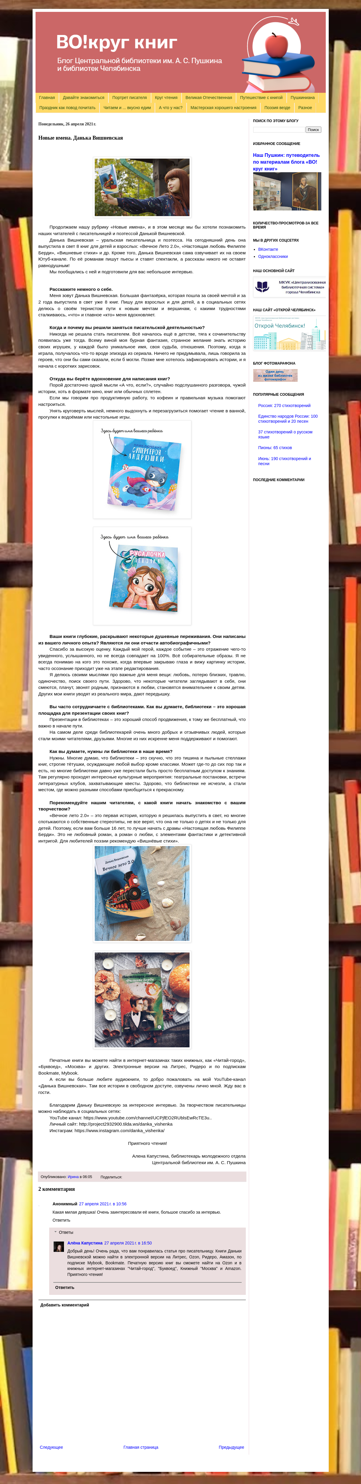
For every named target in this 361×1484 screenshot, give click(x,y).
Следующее (51, 1447)
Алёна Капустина (85, 1243)
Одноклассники (273, 256)
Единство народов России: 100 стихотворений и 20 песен (288, 419)
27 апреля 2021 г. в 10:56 (102, 1203)
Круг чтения (166, 97)
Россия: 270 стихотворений (284, 405)
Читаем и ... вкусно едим (127, 107)
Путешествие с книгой (261, 97)
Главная (47, 97)
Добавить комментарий (65, 1305)
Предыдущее (231, 1447)
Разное (305, 107)
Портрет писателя (130, 97)
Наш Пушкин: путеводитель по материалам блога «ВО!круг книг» (286, 161)
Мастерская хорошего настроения (223, 107)
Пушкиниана (303, 97)
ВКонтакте (268, 249)
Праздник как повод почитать (67, 107)
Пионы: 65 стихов (275, 447)
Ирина (73, 1177)
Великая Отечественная (209, 97)
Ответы (66, 1232)
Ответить (61, 1220)
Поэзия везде (277, 107)
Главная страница (140, 1447)
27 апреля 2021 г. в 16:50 (128, 1243)
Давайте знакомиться (84, 97)
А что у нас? (171, 107)
